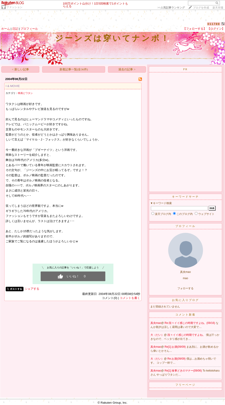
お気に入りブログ (185, 300)
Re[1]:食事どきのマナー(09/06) (184, 370)
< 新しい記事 (20, 69)
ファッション (14, 7)
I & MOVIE (13, 86)
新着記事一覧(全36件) (74, 69)
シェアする (32, 288)
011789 (213, 24)
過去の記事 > (126, 69)
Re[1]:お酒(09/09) (175, 346)
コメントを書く (130, 298)
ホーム (5, 28)
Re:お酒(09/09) (177, 358)
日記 (15, 28)
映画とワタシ (25, 93)
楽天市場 (217, 7)
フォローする (185, 288)
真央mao (155, 323)
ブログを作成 (201, 7)
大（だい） (157, 334)
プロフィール (29, 28)
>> (171, 7)
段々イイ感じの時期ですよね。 (187, 334)
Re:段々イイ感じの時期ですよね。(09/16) (190, 323)
